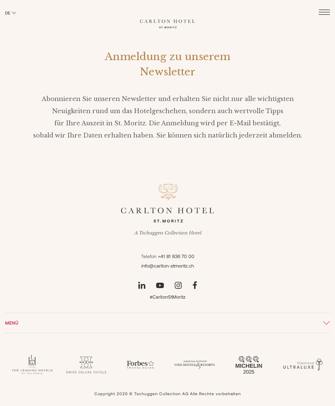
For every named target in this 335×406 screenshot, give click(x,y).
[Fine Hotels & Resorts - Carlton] (194, 365)
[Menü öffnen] (324, 13)
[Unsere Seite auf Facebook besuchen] (195, 285)
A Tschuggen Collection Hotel (167, 233)
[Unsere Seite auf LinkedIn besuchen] (141, 285)
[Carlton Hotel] (167, 18)
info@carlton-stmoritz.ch (167, 266)
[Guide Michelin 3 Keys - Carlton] (249, 365)
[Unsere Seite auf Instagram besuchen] (178, 285)
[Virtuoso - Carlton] (303, 364)
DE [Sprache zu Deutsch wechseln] (10, 12)
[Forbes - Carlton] (140, 365)
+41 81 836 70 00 (176, 256)
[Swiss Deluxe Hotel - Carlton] (86, 365)
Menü (12, 323)
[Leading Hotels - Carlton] (32, 364)
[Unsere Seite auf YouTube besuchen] (160, 285)
